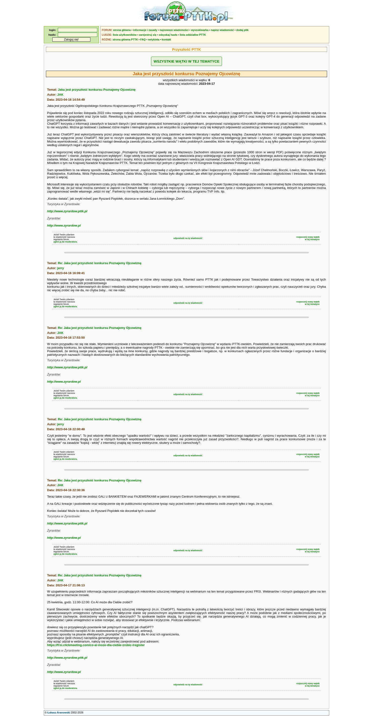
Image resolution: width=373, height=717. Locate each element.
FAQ (143, 39)
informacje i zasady (145, 30)
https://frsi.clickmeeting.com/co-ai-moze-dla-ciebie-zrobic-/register (96, 645)
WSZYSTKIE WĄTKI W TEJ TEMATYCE (186, 61)
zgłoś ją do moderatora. (66, 242)
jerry (60, 268)
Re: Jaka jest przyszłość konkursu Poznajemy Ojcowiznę (99, 263)
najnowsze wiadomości (174, 30)
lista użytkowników (125, 34)
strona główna (122, 30)
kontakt (166, 39)
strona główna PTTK (125, 39)
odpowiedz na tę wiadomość (187, 238)
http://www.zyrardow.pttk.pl (67, 211)
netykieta (153, 39)
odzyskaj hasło (168, 34)
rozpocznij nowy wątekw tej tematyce (308, 238)
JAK (60, 94)
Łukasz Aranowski (58, 712)
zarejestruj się (147, 34)
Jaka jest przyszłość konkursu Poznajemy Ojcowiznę (97, 89)
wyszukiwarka (199, 30)
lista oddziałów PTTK (193, 34)
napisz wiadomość (222, 30)
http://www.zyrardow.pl (64, 225)
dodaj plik (242, 30)
